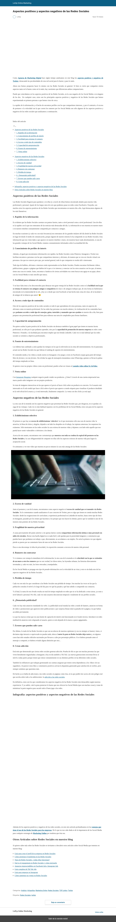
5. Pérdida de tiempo (23, 172)
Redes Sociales (53, 890)
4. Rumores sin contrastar (25, 169)
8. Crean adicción (22, 182)
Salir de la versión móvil (58, 919)
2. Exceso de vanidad (24, 163)
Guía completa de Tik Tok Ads (25, 869)
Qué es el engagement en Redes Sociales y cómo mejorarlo (36, 863)
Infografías (31, 890)
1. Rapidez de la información (26, 133)
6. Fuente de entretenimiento (26, 148)
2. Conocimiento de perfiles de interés (30, 136)
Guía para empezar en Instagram (26, 872)
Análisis (24, 890)
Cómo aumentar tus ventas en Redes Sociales (31, 875)
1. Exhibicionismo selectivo (26, 160)
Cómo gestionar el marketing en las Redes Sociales (33, 857)
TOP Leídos (63, 890)
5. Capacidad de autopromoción (27, 145)
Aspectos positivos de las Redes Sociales (29, 130)
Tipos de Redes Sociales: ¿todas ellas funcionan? (32, 860)
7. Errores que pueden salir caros (28, 178)
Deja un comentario (58, 902)
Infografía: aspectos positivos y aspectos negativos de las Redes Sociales (41, 186)
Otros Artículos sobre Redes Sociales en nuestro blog (34, 190)
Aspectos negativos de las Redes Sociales (29, 156)
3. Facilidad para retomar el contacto (29, 139)
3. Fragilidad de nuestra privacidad (28, 166)
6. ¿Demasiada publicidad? (26, 175)
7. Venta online (21, 152)
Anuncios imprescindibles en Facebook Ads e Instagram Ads (36, 866)
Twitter (70, 890)
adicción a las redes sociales (55, 677)
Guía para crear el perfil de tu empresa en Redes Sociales (35, 854)
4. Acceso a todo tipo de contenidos (29, 142)
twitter (33, 895)
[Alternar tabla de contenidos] (14, 126)
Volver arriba (99, 912)
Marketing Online (41, 890)
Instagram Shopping (23, 377)
